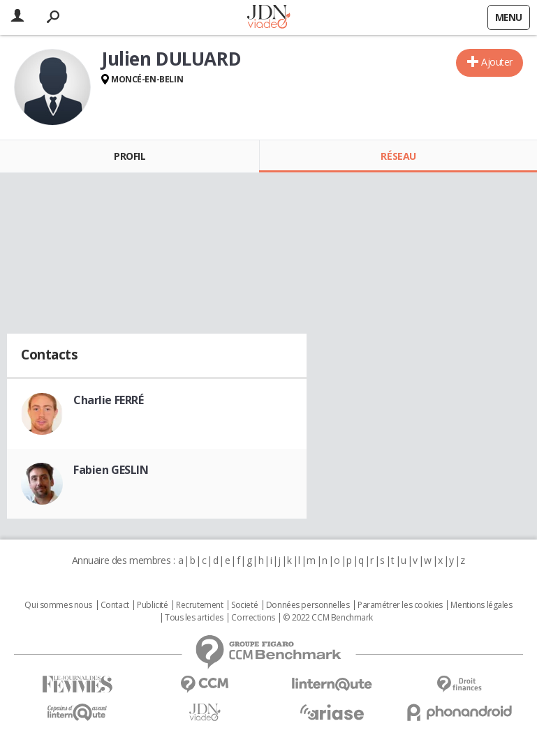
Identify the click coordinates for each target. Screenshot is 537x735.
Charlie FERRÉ (108, 400)
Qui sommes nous (58, 605)
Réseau (398, 156)
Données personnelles (308, 605)
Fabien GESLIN (111, 469)
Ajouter (497, 61)
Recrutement (199, 605)
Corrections (252, 618)
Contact (115, 605)
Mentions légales (481, 605)
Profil (129, 156)
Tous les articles (194, 618)
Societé (244, 605)
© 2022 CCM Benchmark (328, 618)
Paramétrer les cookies (400, 605)
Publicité (152, 605)
